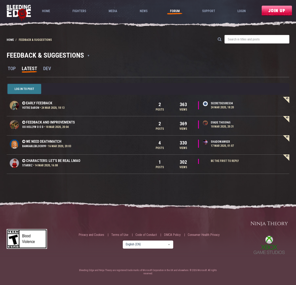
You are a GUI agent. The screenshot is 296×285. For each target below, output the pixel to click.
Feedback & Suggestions (48, 55)
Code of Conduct (146, 234)
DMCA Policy (172, 234)
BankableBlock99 (34, 146)
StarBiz (27, 165)
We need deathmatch (43, 141)
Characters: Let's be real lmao (53, 160)
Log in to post (24, 89)
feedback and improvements (50, 122)
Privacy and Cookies (91, 234)
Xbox (269, 245)
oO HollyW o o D (32, 127)
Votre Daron (30, 107)
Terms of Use (119, 234)
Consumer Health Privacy (204, 234)
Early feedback (39, 103)
